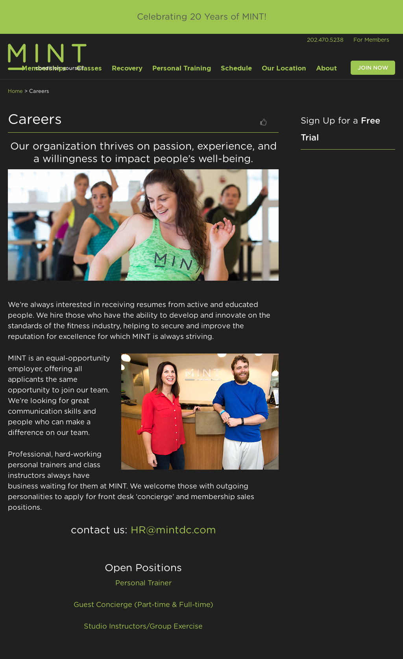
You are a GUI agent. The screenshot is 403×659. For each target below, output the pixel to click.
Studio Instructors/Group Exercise (143, 626)
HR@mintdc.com (173, 530)
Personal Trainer (143, 583)
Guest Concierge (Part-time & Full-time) (143, 605)
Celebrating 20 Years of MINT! (201, 17)
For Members (371, 40)
